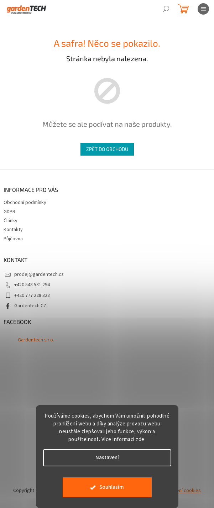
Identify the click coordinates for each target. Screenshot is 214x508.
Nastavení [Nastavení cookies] (107, 457)
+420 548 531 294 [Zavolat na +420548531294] (32, 284)
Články (10, 220)
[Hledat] (166, 9)
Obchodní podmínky (25, 202)
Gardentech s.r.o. (36, 340)
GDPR (9, 211)
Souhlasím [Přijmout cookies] (111, 487)
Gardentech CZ (30, 305)
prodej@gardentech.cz (39, 274)
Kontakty (13, 229)
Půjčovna (13, 238)
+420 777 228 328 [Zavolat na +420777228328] (32, 295)
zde (140, 439)
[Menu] (203, 9)
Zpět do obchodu (107, 149)
